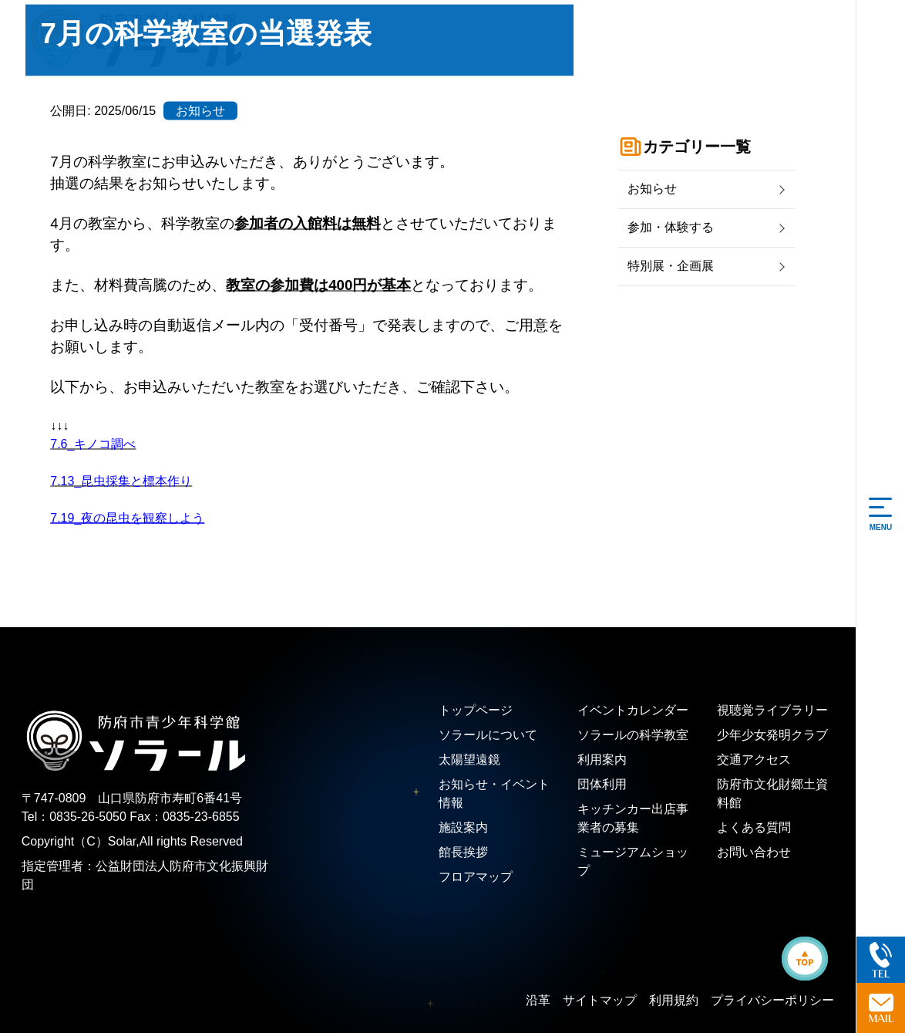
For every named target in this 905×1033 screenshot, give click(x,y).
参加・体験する (670, 227)
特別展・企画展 (670, 265)
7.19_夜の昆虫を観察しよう (127, 517)
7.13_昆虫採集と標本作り (121, 480)
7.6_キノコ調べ (93, 443)
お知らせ (652, 188)
